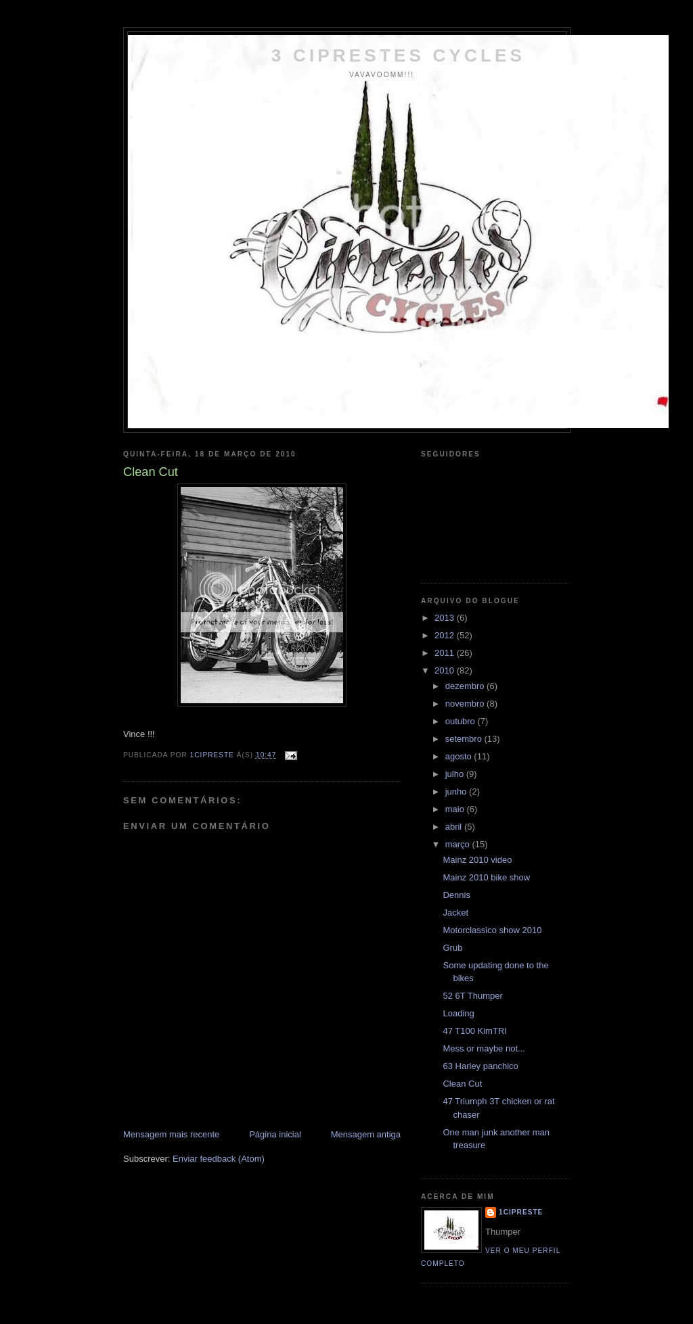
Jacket (455, 912)
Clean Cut (462, 1084)
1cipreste (521, 1212)
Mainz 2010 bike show (486, 877)
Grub (452, 948)
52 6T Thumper (472, 996)
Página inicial (275, 1134)
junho (457, 791)
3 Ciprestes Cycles (398, 55)
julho (455, 774)
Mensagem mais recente (171, 1134)
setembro (465, 739)
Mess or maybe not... (483, 1048)
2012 (445, 635)
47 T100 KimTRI (474, 1031)
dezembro (466, 686)
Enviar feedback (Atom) (219, 1159)
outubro (461, 721)
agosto (459, 756)
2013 (445, 618)
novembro (466, 704)
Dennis (456, 895)
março (458, 844)
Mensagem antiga (366, 1134)
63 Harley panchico (480, 1066)
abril (454, 827)
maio (456, 809)
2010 (445, 670)
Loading (458, 1013)
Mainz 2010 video (477, 860)
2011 (445, 653)
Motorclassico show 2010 (492, 930)
